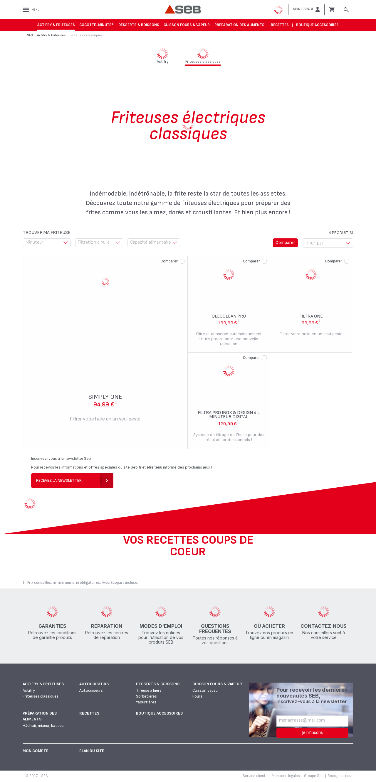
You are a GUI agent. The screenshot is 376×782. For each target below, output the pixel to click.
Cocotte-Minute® (96, 25)
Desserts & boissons (138, 25)
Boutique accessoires (317, 25)
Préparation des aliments (239, 25)
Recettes (280, 25)
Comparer (169, 261)
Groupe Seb (313, 775)
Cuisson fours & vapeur (187, 25)
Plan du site (91, 750)
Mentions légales (286, 775)
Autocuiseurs (94, 683)
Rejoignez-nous (340, 775)
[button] (306, 9)
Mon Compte (35, 750)
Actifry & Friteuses (56, 25)
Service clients (255, 775)
